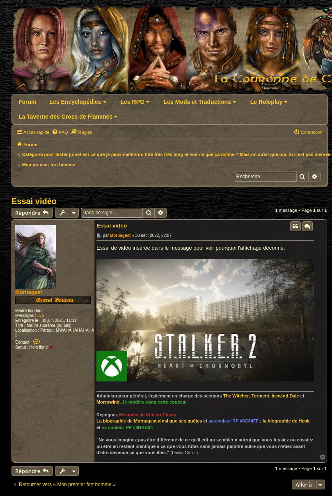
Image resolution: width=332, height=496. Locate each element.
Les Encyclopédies (78, 102)
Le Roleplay (268, 102)
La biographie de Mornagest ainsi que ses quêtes (149, 420)
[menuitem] (60, 132)
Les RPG (135, 102)
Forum (27, 102)
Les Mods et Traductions (200, 102)
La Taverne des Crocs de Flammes (67, 116)
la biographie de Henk (286, 420)
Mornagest (28, 292)
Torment (260, 395)
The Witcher (236, 395)
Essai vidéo (34, 201)
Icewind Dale (285, 395)
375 (40, 315)
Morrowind (107, 402)
